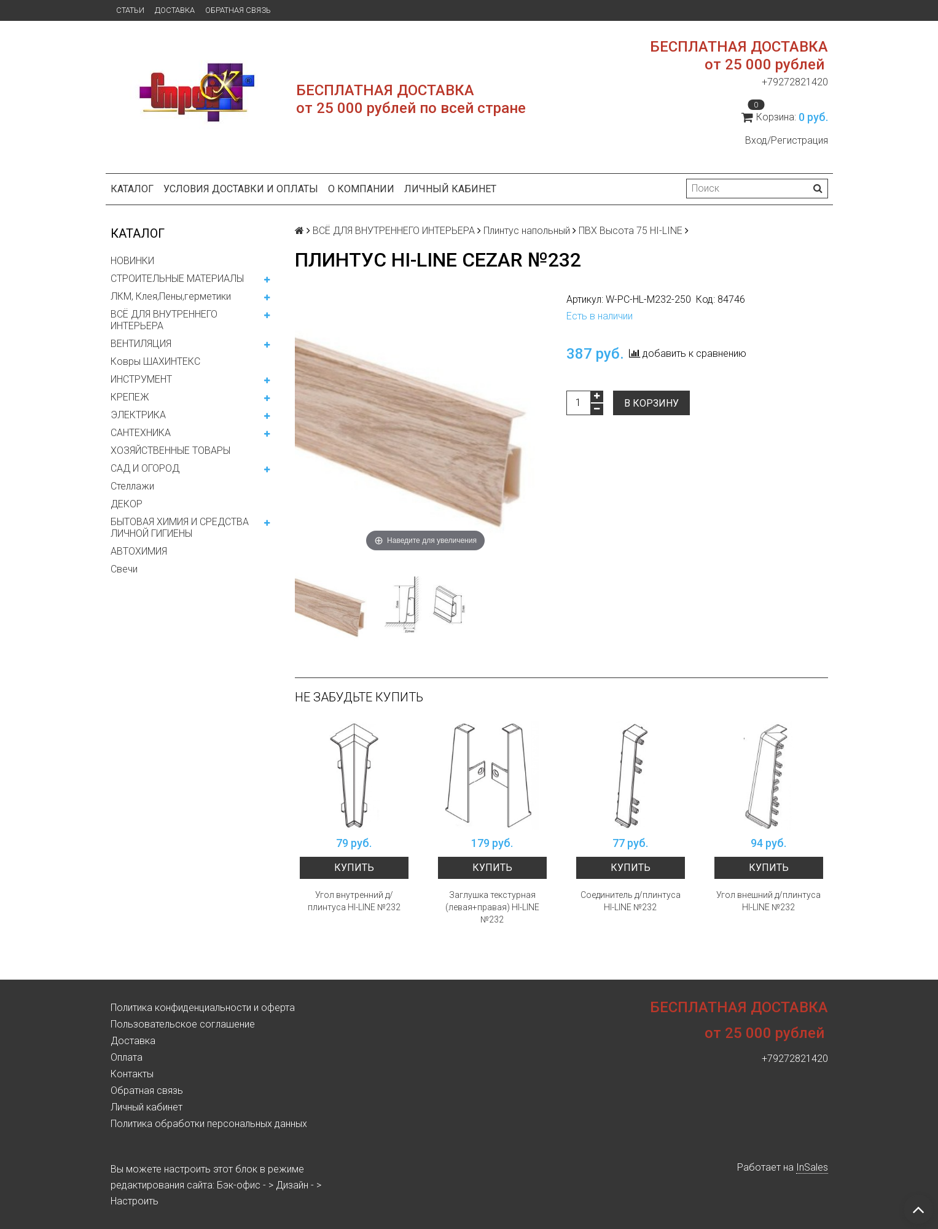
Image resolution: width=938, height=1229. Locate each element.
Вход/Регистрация (786, 140)
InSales (812, 1167)
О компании (361, 189)
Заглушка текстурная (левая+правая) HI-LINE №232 (492, 907)
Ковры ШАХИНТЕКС (155, 361)
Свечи (124, 569)
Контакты (132, 1074)
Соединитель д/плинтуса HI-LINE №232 (630, 901)
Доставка (175, 10)
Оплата (127, 1057)
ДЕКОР (127, 504)
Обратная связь (238, 10)
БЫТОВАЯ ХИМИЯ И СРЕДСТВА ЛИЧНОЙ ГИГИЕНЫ (180, 527)
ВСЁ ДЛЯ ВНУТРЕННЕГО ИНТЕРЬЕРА (164, 320)
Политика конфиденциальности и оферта (203, 1007)
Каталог (132, 189)
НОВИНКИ (132, 261)
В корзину (651, 403)
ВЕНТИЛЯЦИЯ (141, 343)
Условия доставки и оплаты (240, 189)
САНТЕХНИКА (141, 433)
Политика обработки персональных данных (209, 1124)
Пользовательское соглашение (183, 1024)
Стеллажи (132, 486)
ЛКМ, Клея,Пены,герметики (171, 296)
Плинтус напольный (526, 230)
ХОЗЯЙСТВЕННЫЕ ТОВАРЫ (170, 450)
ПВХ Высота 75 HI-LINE (630, 230)
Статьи (130, 10)
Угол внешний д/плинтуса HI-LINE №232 (768, 901)
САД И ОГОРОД (145, 468)
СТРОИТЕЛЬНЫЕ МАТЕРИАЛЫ (177, 278)
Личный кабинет (450, 189)
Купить (354, 867)
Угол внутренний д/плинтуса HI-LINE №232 (354, 901)
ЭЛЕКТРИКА (138, 415)
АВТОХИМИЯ (139, 551)
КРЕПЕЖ (130, 397)
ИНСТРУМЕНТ (141, 379)
